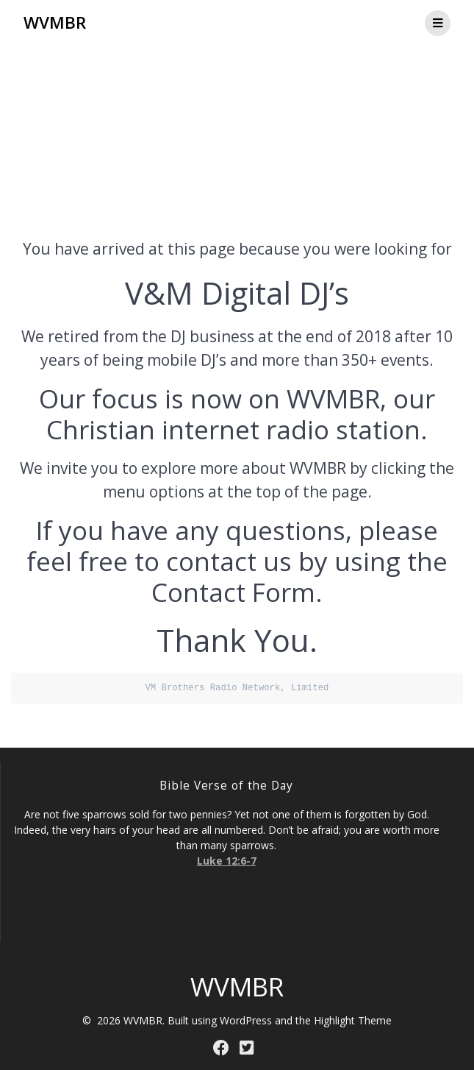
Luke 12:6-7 (226, 861)
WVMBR (55, 23)
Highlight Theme (353, 1020)
